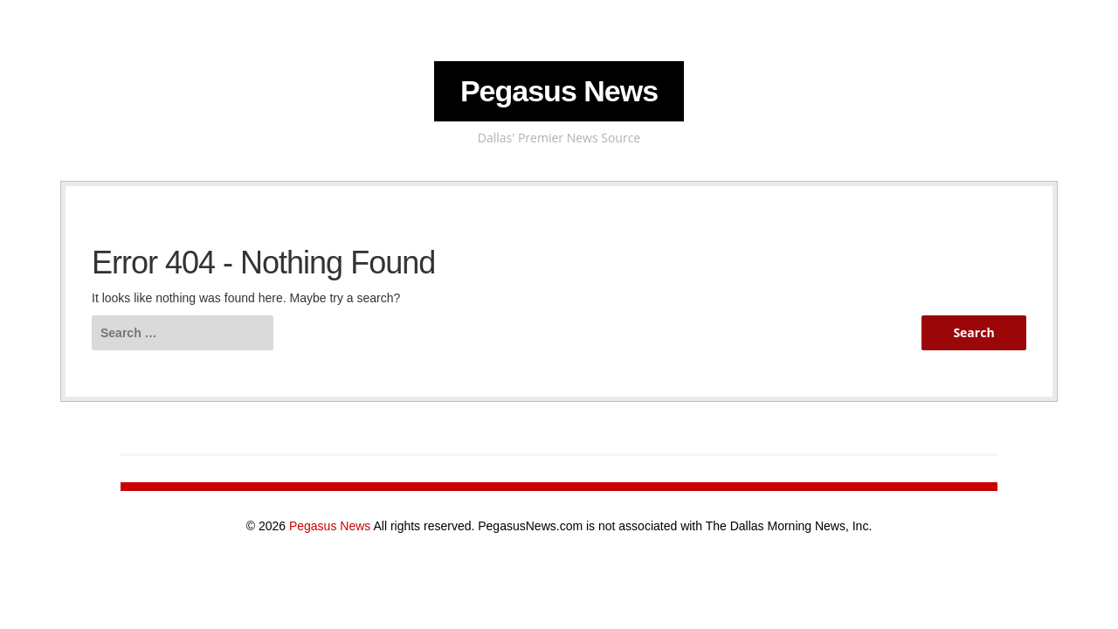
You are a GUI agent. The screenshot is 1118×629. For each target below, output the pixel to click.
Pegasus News (559, 90)
